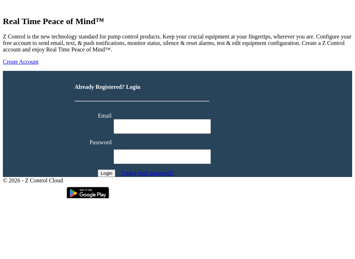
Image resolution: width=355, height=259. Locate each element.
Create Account (20, 62)
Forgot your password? (147, 173)
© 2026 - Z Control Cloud (33, 180)
